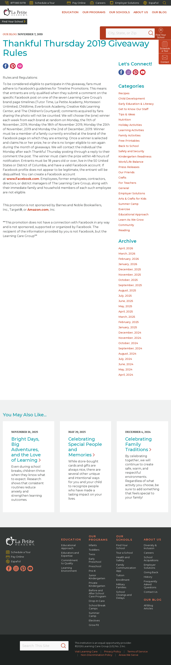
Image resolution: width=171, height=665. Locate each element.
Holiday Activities (130, 125)
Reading (124, 230)
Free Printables (129, 140)
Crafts (122, 177)
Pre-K (92, 570)
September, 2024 (130, 348)
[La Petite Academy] (13, 12)
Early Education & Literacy (136, 104)
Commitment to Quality (69, 562)
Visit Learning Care (86, 651)
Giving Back (151, 572)
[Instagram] (128, 72)
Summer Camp (128, 204)
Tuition (120, 575)
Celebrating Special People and (85, 447)
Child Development (131, 98)
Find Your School (12, 21)
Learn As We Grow (131, 219)
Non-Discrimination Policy (96, 654)
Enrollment (123, 579)
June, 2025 (125, 301)
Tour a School (124, 552)
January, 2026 (127, 264)
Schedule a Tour (42, 3)
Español (150, 3)
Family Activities (129, 135)
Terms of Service (137, 651)
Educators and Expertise (70, 554)
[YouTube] (142, 72)
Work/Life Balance (130, 161)
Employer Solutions (124, 2)
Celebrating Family (138, 444)
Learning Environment (69, 569)
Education (71, 12)
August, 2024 (127, 353)
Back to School (128, 146)
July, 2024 (125, 359)
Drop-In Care (97, 600)
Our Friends (126, 172)
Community (126, 225)
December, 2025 (129, 269)
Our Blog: (10, 34)
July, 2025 (125, 295)
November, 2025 (129, 274)
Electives (94, 620)
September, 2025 (130, 285)
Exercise (124, 209)
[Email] (20, 66)
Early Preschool (95, 560)
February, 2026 (128, 259)
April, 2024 (125, 374)
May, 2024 (125, 369)
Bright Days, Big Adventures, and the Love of (26, 449)
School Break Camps (97, 607)
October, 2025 (128, 280)
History (148, 576)
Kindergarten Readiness (134, 156)
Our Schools (119, 12)
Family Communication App (126, 567)
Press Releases (128, 167)
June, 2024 (125, 364)
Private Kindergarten (97, 584)
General (123, 188)
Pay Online (76, 2)
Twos (92, 554)
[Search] (154, 33)
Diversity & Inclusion (150, 547)
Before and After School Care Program (97, 593)
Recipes (124, 93)
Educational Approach (133, 214)
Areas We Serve (128, 654)
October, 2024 (128, 343)
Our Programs (94, 12)
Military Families (121, 586)
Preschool (95, 566)
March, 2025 (126, 316)
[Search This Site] (44, 646)
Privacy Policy (112, 651)
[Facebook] (5, 66)
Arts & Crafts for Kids (132, 198)
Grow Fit (94, 624)
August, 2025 (127, 290)
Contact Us (150, 591)
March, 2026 (126, 253)
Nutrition (124, 119)
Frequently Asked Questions (150, 584)
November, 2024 (129, 338)
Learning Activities (131, 130)
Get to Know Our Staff (133, 109)
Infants (93, 545)
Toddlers (94, 549)
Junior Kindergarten (97, 577)
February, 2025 (128, 322)
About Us (141, 12)
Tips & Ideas (126, 114)
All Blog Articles (148, 607)
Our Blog (159, 12)
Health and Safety (123, 559)
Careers (97, 2)
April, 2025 (125, 311)
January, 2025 (127, 327)
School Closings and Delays (124, 594)
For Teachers (127, 183)
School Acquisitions (151, 559)
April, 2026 (125, 248)
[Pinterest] (13, 66)
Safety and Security (131, 151)
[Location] (133, 33)
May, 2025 (125, 306)
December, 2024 (129, 332)
